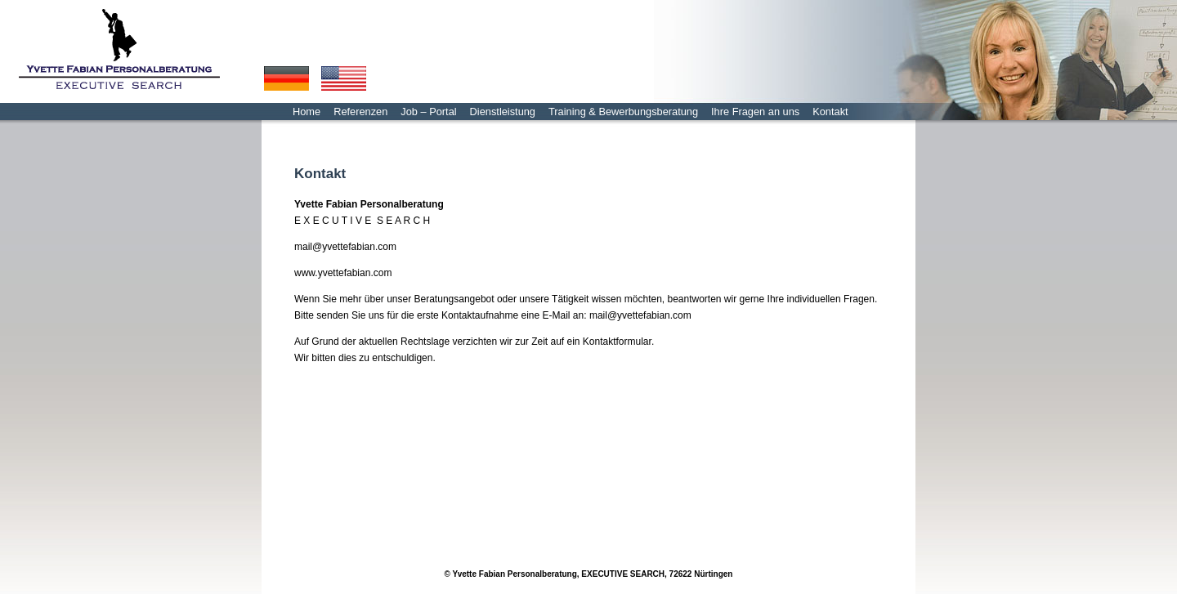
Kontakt (830, 111)
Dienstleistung (502, 111)
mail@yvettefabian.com (345, 246)
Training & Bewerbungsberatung (623, 111)
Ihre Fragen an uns (755, 111)
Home (306, 111)
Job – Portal (428, 111)
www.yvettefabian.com (343, 273)
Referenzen (360, 111)
